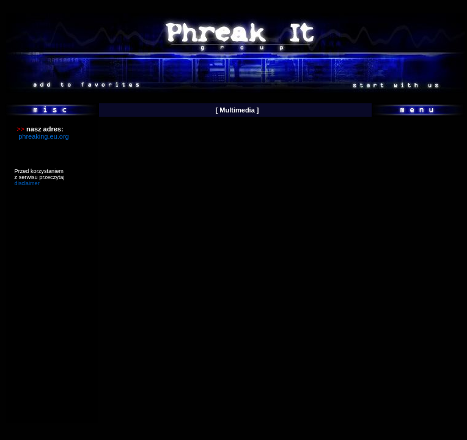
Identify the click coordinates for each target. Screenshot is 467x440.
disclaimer (27, 183)
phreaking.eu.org (43, 136)
